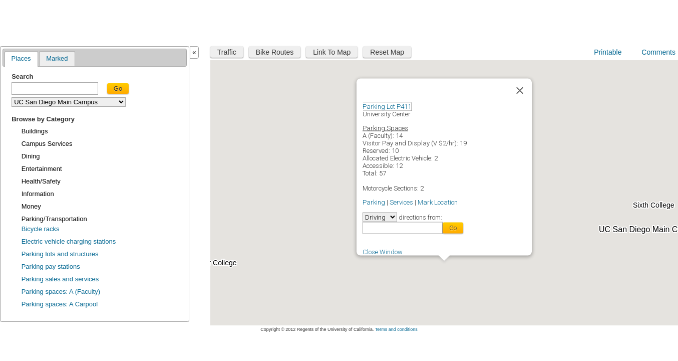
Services (401, 202)
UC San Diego (613, 21)
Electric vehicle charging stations (69, 241)
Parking (374, 202)
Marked (57, 58)
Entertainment (42, 168)
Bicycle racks (41, 229)
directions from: (419, 217)
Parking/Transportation (54, 219)
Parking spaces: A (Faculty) (61, 291)
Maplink (33, 22)
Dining (31, 156)
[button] (444, 267)
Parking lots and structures (60, 254)
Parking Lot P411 (387, 106)
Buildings (35, 131)
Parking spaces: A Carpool (60, 304)
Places (21, 58)
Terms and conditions (396, 329)
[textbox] (55, 88)
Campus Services (47, 143)
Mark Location (438, 202)
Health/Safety (41, 181)
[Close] (520, 90)
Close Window (383, 251)
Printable (607, 52)
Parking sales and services (60, 279)
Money (31, 206)
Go (118, 88)
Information (38, 194)
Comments (658, 52)
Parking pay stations (51, 266)
